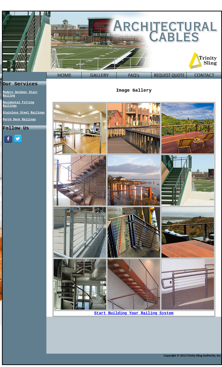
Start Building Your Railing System (133, 313)
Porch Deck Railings (19, 119)
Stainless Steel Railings (24, 112)
